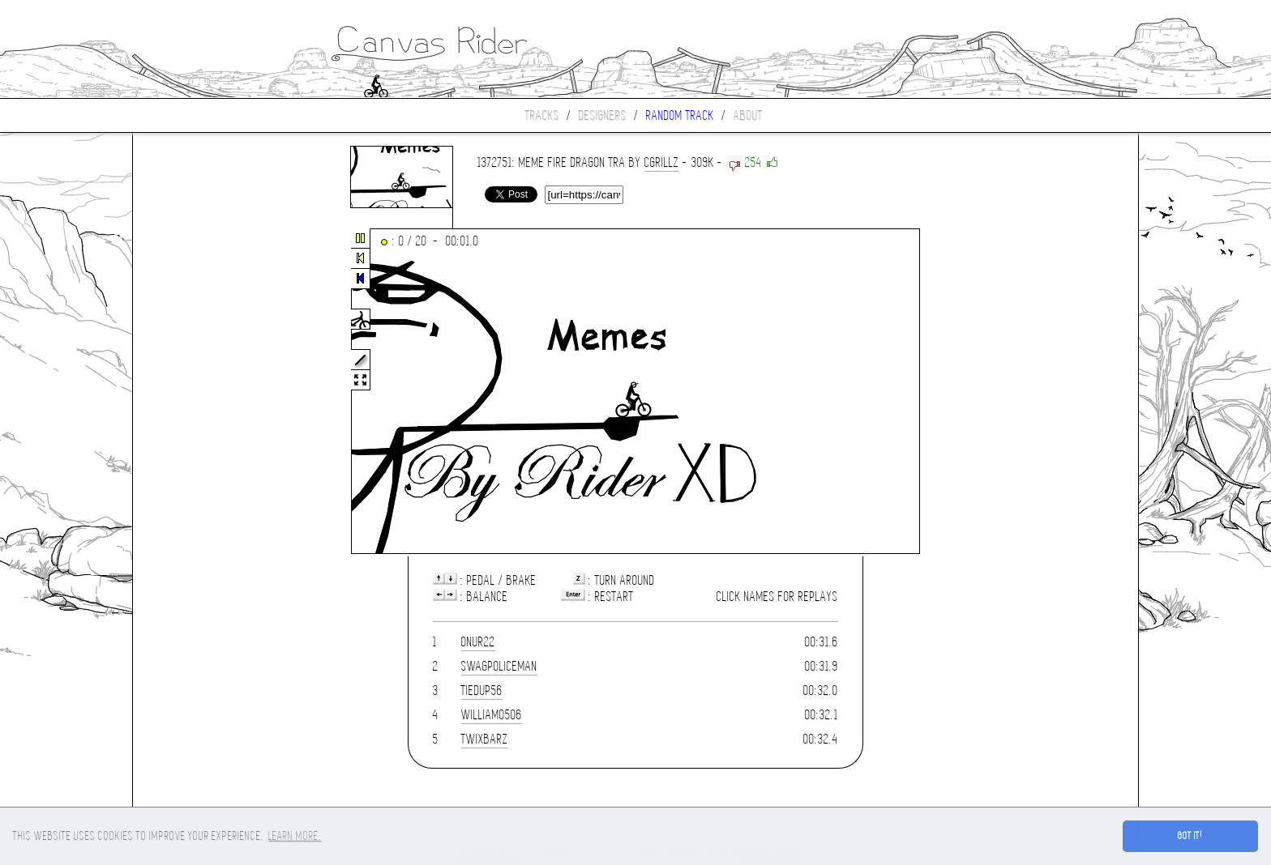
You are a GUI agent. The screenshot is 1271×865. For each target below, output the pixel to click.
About (748, 115)
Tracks (542, 115)
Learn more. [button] (294, 836)
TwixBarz (484, 739)
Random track (680, 115)
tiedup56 (482, 690)
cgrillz (661, 162)
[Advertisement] (201, 392)
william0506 (491, 714)
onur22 (478, 641)
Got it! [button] (1190, 835)
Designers (603, 115)
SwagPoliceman (499, 666)
